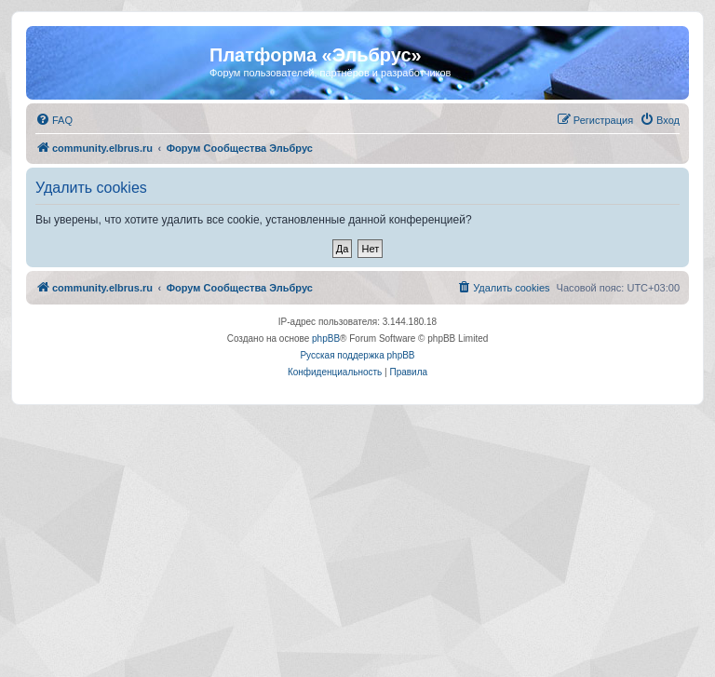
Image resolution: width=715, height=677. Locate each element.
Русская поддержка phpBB (357, 355)
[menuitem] (54, 120)
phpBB (326, 338)
